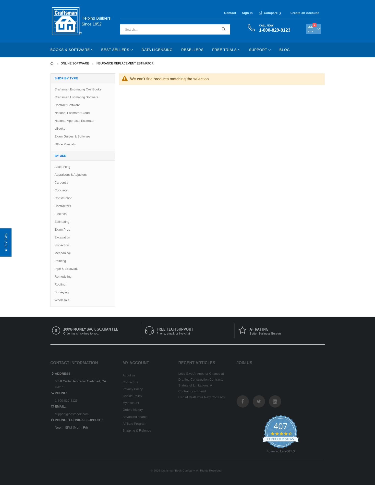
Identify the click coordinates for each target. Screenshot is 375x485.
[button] (6, 242)
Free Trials (224, 50)
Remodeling (63, 276)
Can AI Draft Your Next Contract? (202, 397)
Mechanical (63, 253)
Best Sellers (115, 50)
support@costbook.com (72, 414)
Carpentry (62, 182)
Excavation (62, 237)
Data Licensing (157, 50)
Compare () (270, 13)
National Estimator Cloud (72, 113)
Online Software (75, 63)
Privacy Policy (133, 389)
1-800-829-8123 (66, 400)
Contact (230, 13)
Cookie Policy (132, 396)
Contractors (63, 206)
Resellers (192, 50)
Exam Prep (62, 229)
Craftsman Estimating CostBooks (78, 89)
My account (131, 403)
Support (258, 50)
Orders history (133, 409)
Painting (60, 261)
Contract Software (67, 105)
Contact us (130, 382)
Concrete (61, 190)
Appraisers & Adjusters (71, 174)
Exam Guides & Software (72, 136)
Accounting (62, 167)
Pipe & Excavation (68, 269)
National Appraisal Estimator (75, 121)
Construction (64, 198)
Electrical (61, 214)
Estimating (62, 222)
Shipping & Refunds (137, 430)
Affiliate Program (134, 423)
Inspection (62, 245)
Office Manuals (65, 144)
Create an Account (304, 13)
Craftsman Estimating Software (76, 97)
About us (129, 375)
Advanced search (135, 417)
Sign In (247, 13)
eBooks (60, 128)
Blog (284, 50)
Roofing (60, 284)
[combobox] (175, 29)
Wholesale (62, 300)
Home (52, 63)
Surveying (62, 292)
